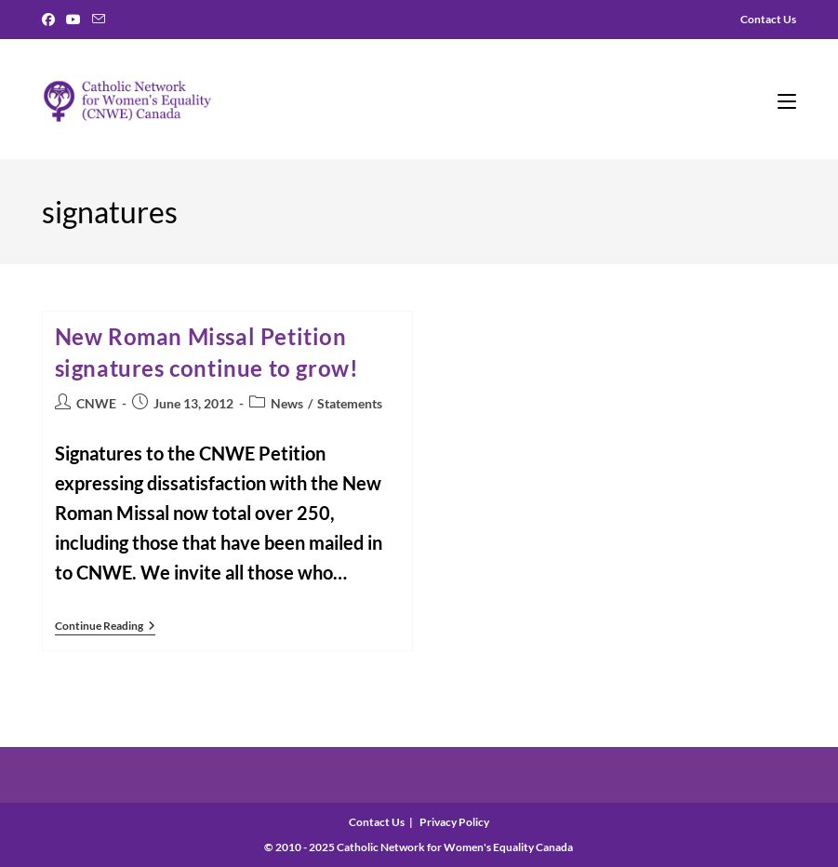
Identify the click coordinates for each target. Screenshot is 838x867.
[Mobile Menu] (787, 99)
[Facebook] (51, 19)
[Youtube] (73, 19)
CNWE (96, 403)
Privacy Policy (454, 822)
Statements (349, 403)
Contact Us (377, 822)
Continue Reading (105, 627)
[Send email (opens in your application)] (98, 19)
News (287, 403)
